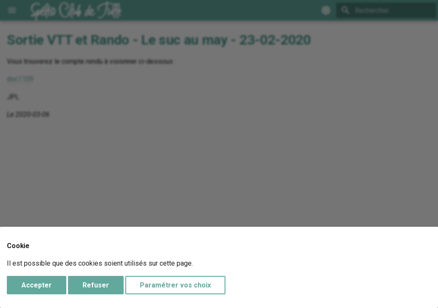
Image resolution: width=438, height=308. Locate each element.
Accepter (36, 285)
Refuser (96, 285)
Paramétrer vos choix (175, 285)
